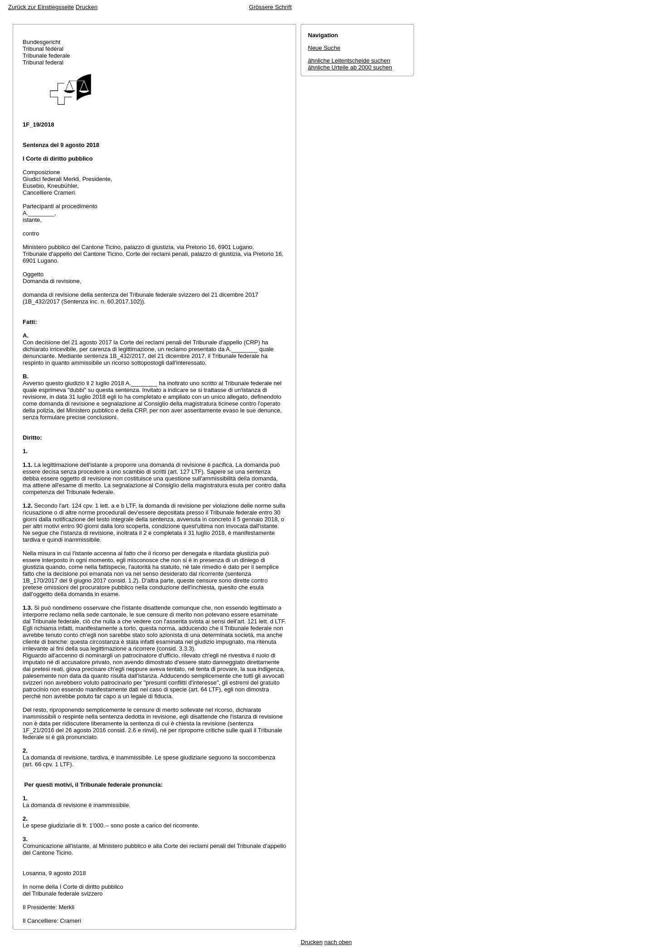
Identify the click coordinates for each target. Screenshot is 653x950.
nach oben (338, 942)
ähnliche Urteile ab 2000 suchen (350, 67)
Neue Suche (324, 47)
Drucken (86, 7)
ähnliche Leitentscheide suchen (349, 60)
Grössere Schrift (270, 7)
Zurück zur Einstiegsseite (41, 7)
